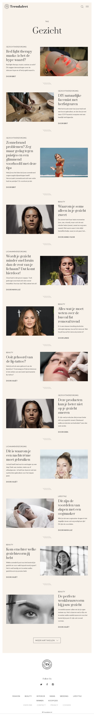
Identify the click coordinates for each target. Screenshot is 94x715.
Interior (41, 696)
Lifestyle (77, 696)
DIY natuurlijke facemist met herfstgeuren (69, 99)
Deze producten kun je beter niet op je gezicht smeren (70, 406)
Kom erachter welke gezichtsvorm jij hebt (21, 553)
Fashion (16, 696)
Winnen (39, 701)
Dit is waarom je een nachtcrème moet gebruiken (18, 455)
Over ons (27, 705)
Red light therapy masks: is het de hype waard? (19, 55)
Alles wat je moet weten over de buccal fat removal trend (71, 315)
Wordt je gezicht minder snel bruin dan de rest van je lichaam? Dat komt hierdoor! (20, 264)
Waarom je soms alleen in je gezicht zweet (72, 210)
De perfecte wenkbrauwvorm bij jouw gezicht (71, 600)
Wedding (64, 696)
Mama (52, 696)
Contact (41, 705)
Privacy (54, 705)
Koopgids (53, 701)
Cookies (67, 705)
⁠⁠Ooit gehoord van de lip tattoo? (19, 359)
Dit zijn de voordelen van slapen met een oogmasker (69, 507)
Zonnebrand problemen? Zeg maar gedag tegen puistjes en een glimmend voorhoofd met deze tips (21, 155)
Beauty (28, 696)
